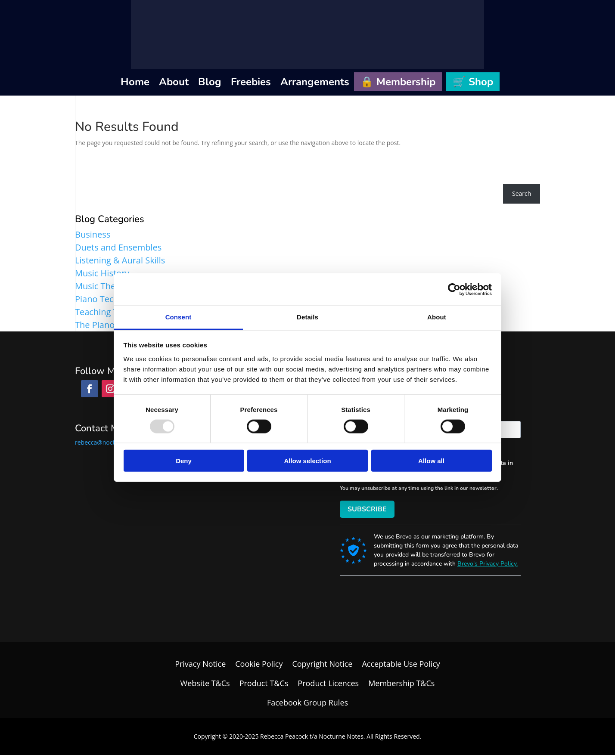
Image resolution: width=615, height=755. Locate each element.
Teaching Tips (102, 312)
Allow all (431, 460)
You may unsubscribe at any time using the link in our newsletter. (419, 488)
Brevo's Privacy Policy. (487, 564)
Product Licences (328, 683)
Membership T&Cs (401, 683)
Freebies (251, 82)
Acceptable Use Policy (401, 664)
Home (135, 82)
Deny (184, 460)
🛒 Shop (473, 82)
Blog (209, 82)
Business (92, 234)
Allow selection (307, 460)
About (174, 82)
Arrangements (314, 82)
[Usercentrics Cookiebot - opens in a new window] (454, 289)
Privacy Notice (200, 664)
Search (521, 193)
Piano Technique (108, 299)
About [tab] (436, 317)
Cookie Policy (259, 664)
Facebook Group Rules (307, 702)
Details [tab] (307, 317)
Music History (102, 273)
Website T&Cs (205, 683)
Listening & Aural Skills (120, 260)
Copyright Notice (322, 664)
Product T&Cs (264, 683)
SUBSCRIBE (367, 509)
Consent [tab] (178, 317)
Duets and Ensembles (118, 247)
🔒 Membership (397, 82)
